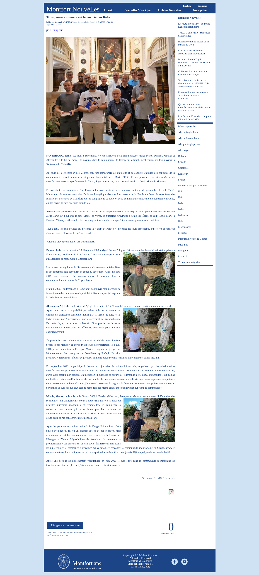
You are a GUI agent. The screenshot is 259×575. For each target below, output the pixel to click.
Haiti (180, 191)
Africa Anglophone (188, 132)
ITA (56, 25)
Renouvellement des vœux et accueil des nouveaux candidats (193, 95)
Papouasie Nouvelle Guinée (192, 238)
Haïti (180, 197)
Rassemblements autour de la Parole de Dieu (193, 43)
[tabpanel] (64, 562)
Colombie (183, 167)
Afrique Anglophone (189, 144)
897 (60, 25)
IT (61, 30)
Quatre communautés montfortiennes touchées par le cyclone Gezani (194, 107)
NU (52, 25)
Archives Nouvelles (169, 10)
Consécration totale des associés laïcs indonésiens (191, 52)
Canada (182, 161)
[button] (110, 91)
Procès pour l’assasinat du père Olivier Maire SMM (194, 118)
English (187, 5)
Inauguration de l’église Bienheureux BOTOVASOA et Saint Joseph (194, 62)
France (181, 179)
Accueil (108, 10)
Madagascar (184, 226)
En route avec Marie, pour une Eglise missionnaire (194, 25)
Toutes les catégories (189, 262)
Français (202, 5)
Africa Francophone (188, 138)
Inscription (200, 10)
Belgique (183, 156)
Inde (180, 203)
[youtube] (184, 562)
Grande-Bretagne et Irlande (192, 185)
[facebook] (174, 562)
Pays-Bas (183, 244)
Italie (181, 221)
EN (49, 30)
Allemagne (184, 150)
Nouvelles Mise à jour (138, 10)
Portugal (182, 256)
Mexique (183, 232)
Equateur (183, 173)
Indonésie (183, 215)
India (181, 209)
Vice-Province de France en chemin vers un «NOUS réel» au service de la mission (193, 83)
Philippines (184, 250)
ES (55, 30)
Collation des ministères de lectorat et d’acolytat (192, 73)
